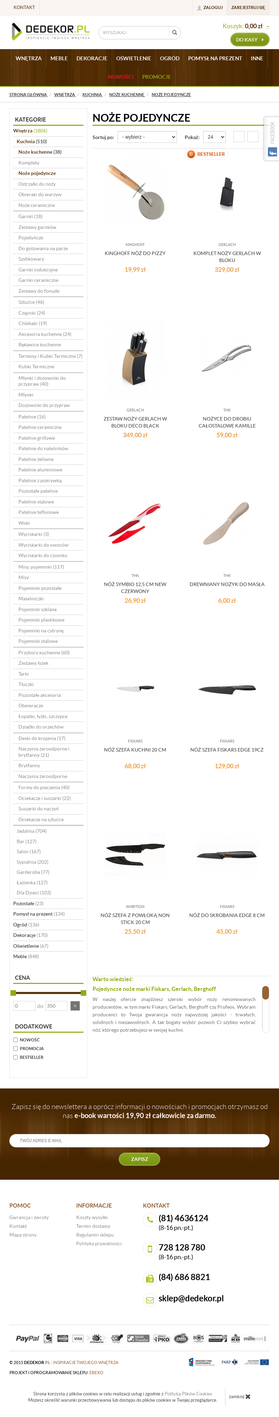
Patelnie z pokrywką (40, 480)
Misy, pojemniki (41, 567)
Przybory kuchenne (44, 652)
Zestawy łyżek (33, 663)
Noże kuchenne (40, 152)
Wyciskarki (33, 534)
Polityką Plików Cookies (188, 1393)
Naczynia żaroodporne (42, 776)
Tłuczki (26, 684)
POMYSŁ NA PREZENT (215, 58)
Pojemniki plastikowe (41, 620)
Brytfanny (29, 765)
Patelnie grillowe (36, 438)
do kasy (250, 40)
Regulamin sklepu (95, 1235)
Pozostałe (28, 903)
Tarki (23, 674)
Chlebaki (32, 323)
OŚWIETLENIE (133, 58)
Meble (26, 956)
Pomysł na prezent (39, 914)
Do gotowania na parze (43, 248)
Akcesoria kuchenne (44, 334)
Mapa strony (23, 1235)
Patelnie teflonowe (38, 512)
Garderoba (33, 872)
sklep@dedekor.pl (191, 1298)
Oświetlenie (30, 946)
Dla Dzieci (34, 892)
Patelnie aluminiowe (40, 469)
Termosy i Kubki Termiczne (50, 356)
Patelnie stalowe (36, 502)
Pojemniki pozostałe (40, 588)
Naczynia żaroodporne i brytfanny (44, 752)
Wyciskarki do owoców (43, 545)
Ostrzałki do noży (37, 184)
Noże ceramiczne (36, 205)
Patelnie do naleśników (43, 448)
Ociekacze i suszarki (44, 798)
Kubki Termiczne (36, 366)
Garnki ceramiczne (38, 280)
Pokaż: (192, 137)
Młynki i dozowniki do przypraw (42, 381)
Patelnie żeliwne (36, 459)
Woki (24, 523)
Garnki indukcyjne (38, 269)
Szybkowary (31, 259)
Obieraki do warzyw (40, 194)
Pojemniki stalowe (38, 641)
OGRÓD (170, 58)
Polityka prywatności (99, 1243)
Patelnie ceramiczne (40, 427)
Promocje (156, 77)
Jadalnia (32, 831)
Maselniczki (31, 598)
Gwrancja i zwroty (29, 1217)
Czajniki (31, 313)
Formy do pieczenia (44, 787)
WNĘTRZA (29, 58)
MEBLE (59, 58)
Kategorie (30, 119)
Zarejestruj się (248, 7)
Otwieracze (30, 705)
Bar (27, 841)
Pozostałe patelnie (38, 491)
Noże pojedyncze (37, 173)
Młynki (25, 395)
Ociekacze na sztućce (41, 819)
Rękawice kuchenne (39, 344)
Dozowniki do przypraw (44, 405)
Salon (29, 851)
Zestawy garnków (37, 227)
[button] (75, 1006)
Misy (23, 577)
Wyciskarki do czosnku (42, 555)
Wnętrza (30, 130)
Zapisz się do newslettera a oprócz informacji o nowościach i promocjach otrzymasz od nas (139, 1111)
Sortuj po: (103, 137)
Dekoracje (30, 935)
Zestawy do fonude (38, 291)
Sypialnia (32, 862)
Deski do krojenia (41, 738)
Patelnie (32, 416)
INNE (257, 58)
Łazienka (32, 882)
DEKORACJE (92, 58)
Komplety (28, 162)
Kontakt (24, 7)
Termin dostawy (93, 1226)
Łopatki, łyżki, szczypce (42, 716)
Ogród (26, 924)
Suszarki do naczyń (38, 808)
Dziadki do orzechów (41, 727)
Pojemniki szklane (37, 609)
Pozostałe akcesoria (39, 695)
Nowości (121, 77)
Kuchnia (32, 141)
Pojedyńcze (30, 237)
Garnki (30, 216)
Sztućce (31, 302)
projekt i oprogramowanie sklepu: (56, 1372)
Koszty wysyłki (92, 1217)
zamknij (240, 1396)
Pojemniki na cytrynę (41, 630)
